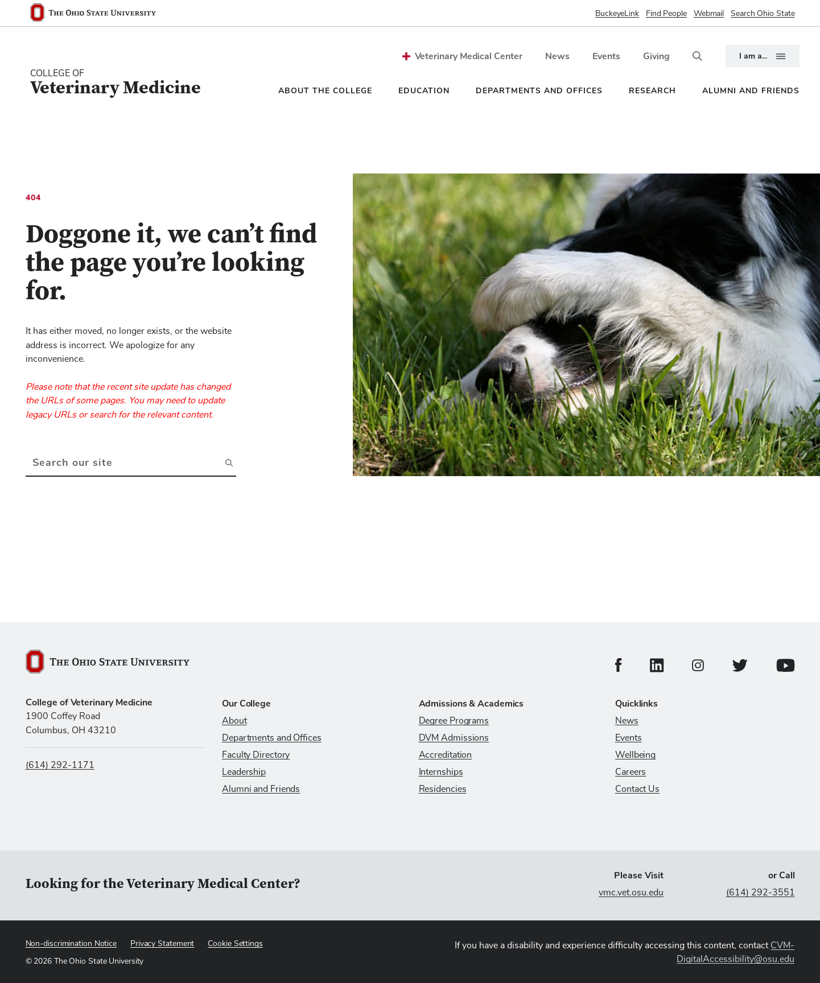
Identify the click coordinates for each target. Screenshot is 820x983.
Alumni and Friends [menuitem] (751, 90)
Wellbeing (635, 754)
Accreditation (445, 754)
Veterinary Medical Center (468, 56)
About (234, 720)
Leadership (244, 772)
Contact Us (637, 789)
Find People (666, 14)
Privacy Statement (162, 944)
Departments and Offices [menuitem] (539, 90)
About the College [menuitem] (325, 90)
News (557, 56)
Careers (630, 772)
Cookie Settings (235, 944)
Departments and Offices (272, 737)
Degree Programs (454, 720)
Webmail (709, 14)
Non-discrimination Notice (71, 944)
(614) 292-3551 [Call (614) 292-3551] (760, 892)
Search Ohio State (762, 14)
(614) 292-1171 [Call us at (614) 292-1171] (60, 765)
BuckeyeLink (617, 14)
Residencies (443, 789)
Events (606, 56)
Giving (656, 56)
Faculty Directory (256, 754)
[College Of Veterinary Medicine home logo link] (115, 82)
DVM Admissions (454, 737)
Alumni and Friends (261, 789)
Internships (441, 772)
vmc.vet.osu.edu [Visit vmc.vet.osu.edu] (631, 892)
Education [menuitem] (424, 90)
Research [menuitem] (652, 90)
